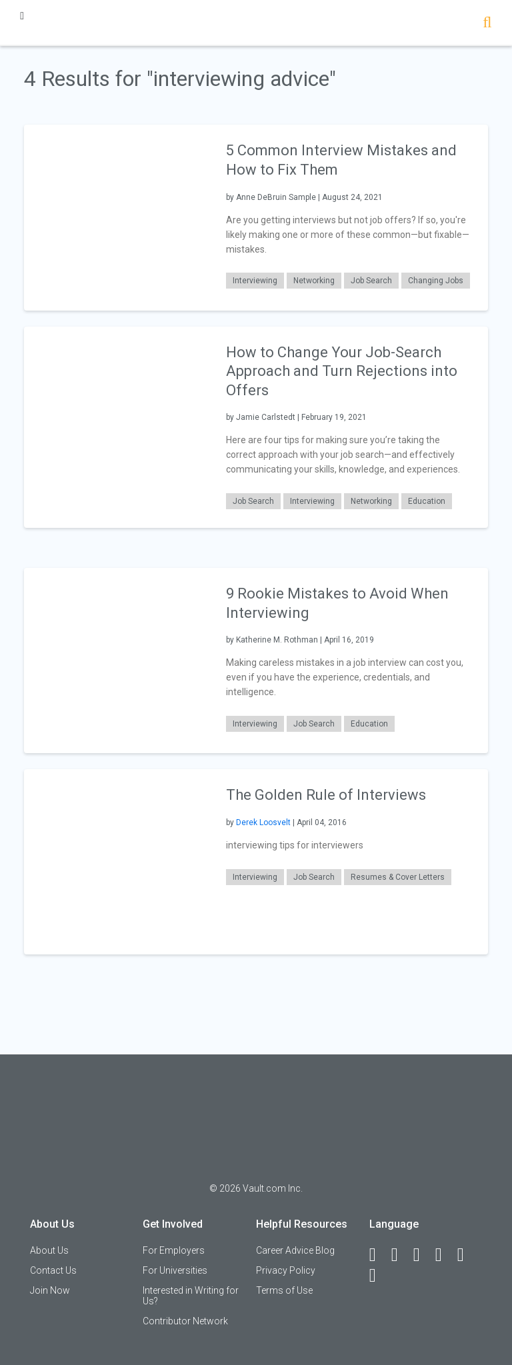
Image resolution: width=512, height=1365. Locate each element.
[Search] (487, 23)
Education (426, 501)
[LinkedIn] (400, 1255)
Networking (314, 280)
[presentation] (116, 217)
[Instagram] (444, 1255)
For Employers (174, 1250)
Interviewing (255, 280)
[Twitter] (422, 1255)
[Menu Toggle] (22, 15)
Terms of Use (284, 1290)
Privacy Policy (285, 1270)
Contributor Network (185, 1321)
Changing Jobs (435, 280)
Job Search (371, 280)
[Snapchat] (378, 1276)
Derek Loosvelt (263, 822)
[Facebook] (378, 1255)
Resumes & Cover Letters (398, 877)
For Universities (175, 1270)
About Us (49, 1250)
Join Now (50, 1290)
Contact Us (53, 1270)
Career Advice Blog (295, 1250)
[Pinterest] (466, 1255)
